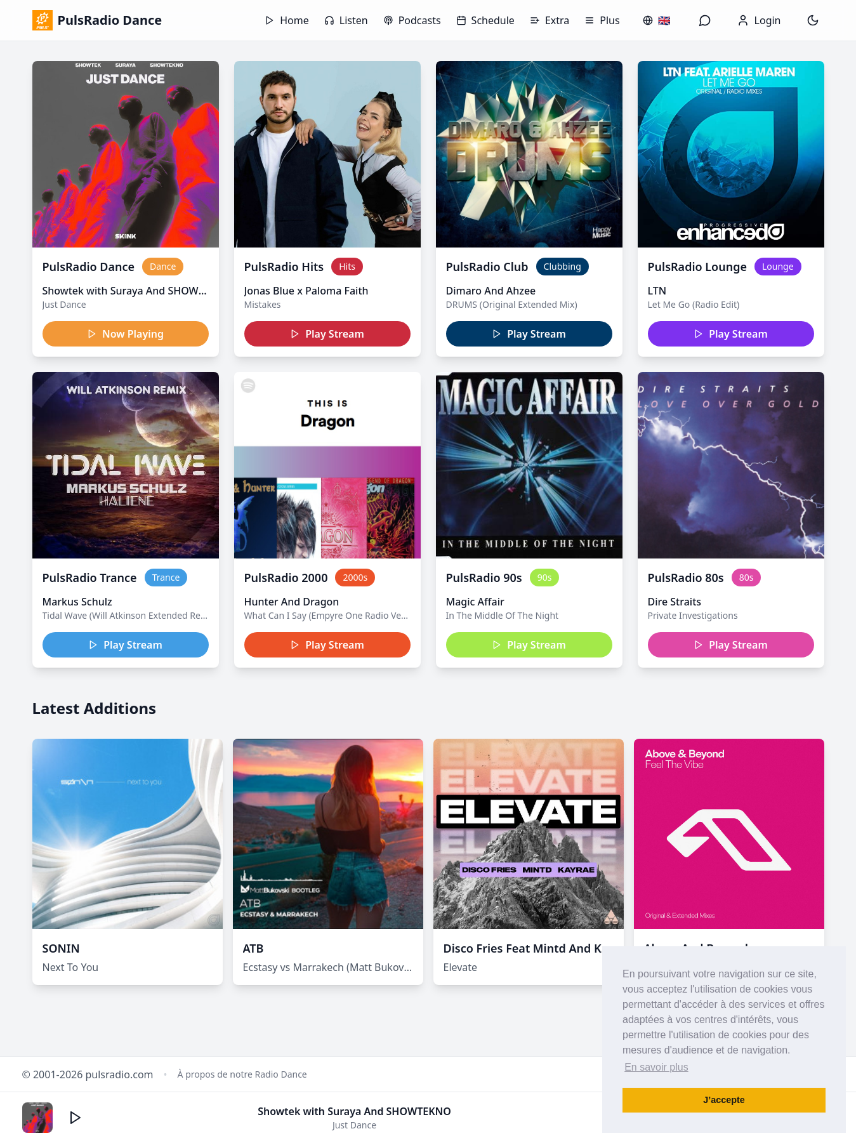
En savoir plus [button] (656, 1067)
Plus (601, 20)
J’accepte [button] (724, 1100)
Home (287, 20)
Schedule (485, 20)
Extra (549, 20)
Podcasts (412, 20)
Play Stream (327, 334)
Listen (346, 20)
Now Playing (125, 334)
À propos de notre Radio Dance (242, 1074)
